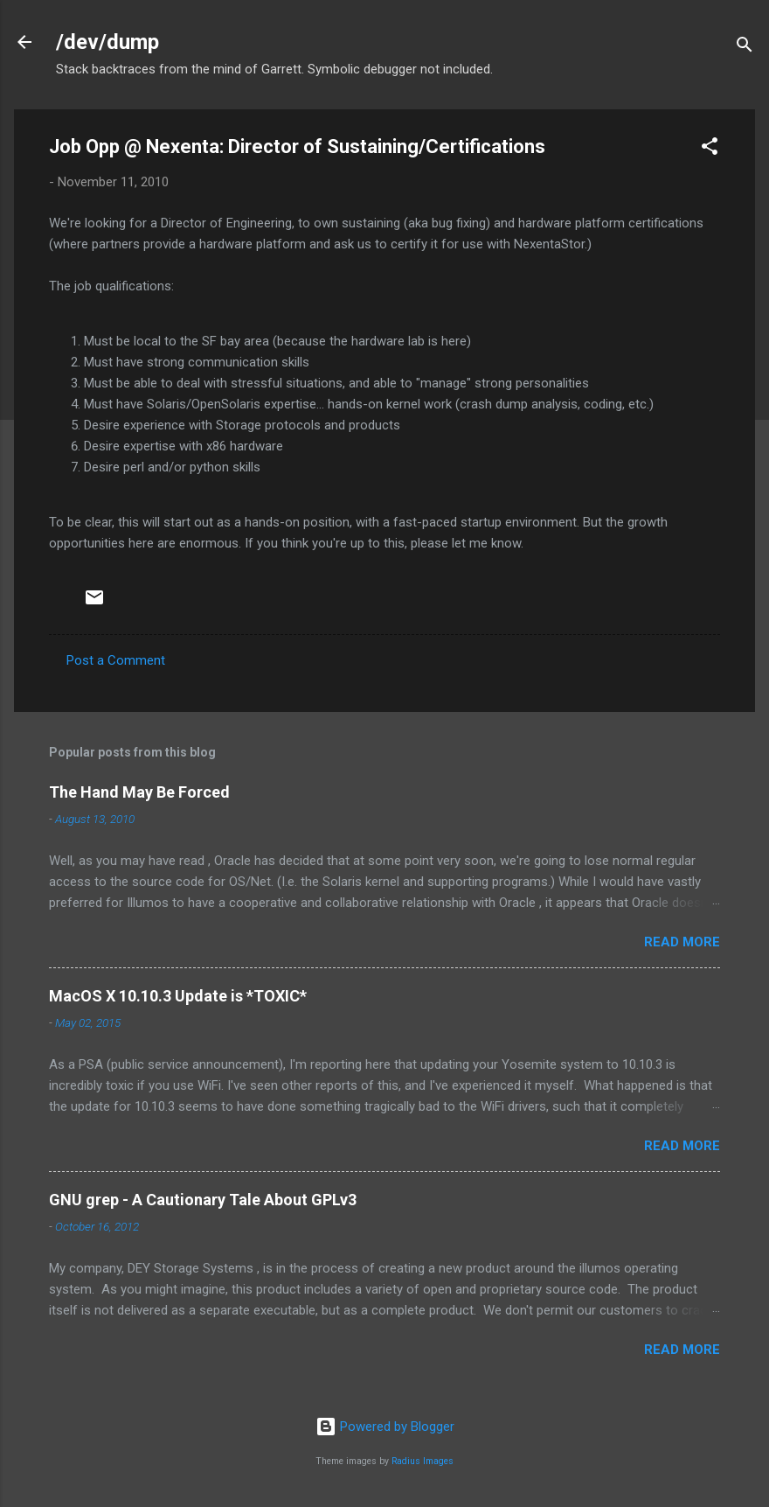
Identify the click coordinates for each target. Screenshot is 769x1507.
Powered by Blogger (384, 1426)
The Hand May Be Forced (139, 792)
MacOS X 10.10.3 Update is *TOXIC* (178, 996)
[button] (709, 149)
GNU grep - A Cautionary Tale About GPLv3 (203, 1199)
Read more (682, 942)
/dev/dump (107, 42)
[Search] (744, 47)
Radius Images (422, 1461)
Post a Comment (115, 660)
